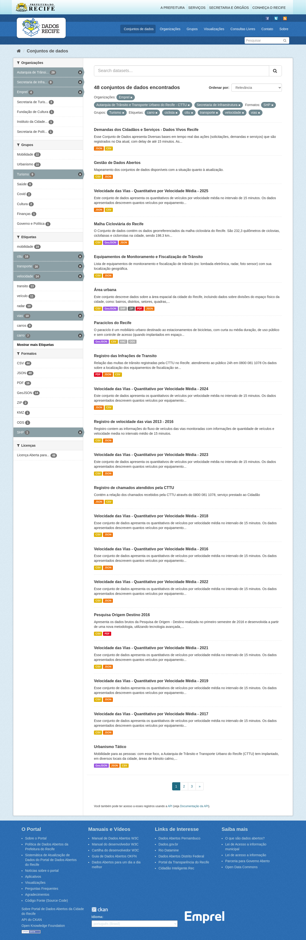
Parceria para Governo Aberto (247, 861)
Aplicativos (33, 876)
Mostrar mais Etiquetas (35, 345)
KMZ (123, 341)
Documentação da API (194, 806)
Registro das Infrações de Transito (125, 356)
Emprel (204, 917)
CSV (108, 148)
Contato (267, 29)
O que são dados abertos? (245, 838)
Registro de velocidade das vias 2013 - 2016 (134, 422)
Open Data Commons (241, 867)
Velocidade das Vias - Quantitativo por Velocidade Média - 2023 (151, 455)
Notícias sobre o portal (42, 870)
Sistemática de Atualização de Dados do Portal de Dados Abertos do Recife (51, 860)
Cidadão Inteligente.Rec (176, 868)
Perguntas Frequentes (41, 888)
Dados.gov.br (168, 844)
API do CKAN (32, 920)
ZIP (131, 308)
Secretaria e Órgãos (229, 8)
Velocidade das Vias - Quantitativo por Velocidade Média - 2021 (151, 648)
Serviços (197, 8)
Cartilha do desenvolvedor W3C (115, 850)
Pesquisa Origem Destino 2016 (122, 615)
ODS (132, 341)
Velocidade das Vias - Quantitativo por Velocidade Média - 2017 (151, 714)
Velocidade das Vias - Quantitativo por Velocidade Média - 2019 (151, 681)
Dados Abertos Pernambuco (179, 838)
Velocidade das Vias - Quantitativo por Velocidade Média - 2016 (151, 549)
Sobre (283, 29)
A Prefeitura (173, 8)
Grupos (192, 29)
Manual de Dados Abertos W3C (115, 838)
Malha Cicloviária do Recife (118, 224)
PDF (139, 308)
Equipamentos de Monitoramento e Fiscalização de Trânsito (148, 257)
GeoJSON (110, 242)
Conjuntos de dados (139, 29)
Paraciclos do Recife (112, 323)
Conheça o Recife (269, 8)
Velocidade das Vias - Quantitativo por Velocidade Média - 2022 (151, 582)
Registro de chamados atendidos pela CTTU (134, 488)
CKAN (100, 909)
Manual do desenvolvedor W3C (115, 844)
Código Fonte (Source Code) (46, 900)
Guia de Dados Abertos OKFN (114, 856)
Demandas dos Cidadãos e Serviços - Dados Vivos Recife (146, 130)
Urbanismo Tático (110, 747)
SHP (123, 308)
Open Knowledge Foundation (43, 926)
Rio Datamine (168, 850)
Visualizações (214, 29)
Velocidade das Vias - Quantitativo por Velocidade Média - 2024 (151, 389)
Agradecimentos (37, 894)
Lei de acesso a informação (245, 855)
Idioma (97, 917)
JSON (98, 148)
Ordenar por (218, 88)
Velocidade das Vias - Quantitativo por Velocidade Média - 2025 (151, 191)
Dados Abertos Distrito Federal (181, 856)
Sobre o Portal (36, 838)
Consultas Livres (242, 29)
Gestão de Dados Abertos (117, 163)
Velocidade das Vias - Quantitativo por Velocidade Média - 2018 (151, 516)
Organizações (170, 29)
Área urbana (105, 290)
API (170, 806)
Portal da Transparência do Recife (183, 862)
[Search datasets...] (181, 70)
